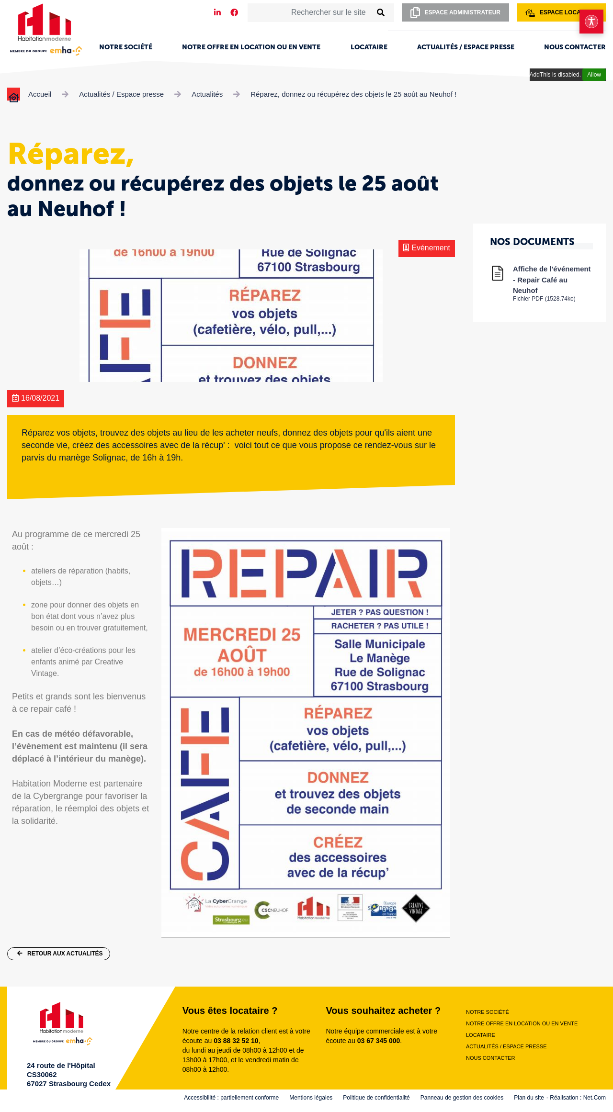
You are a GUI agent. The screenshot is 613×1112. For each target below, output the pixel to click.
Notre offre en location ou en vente (251, 47)
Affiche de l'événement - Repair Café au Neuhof (553, 283)
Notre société (125, 47)
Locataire (369, 47)
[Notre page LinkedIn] (217, 13)
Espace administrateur (455, 12)
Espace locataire (561, 13)
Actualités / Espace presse (465, 47)
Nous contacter (575, 47)
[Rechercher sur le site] (310, 12)
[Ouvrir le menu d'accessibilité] (591, 22)
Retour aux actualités (60, 953)
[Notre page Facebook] (234, 13)
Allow (594, 74)
